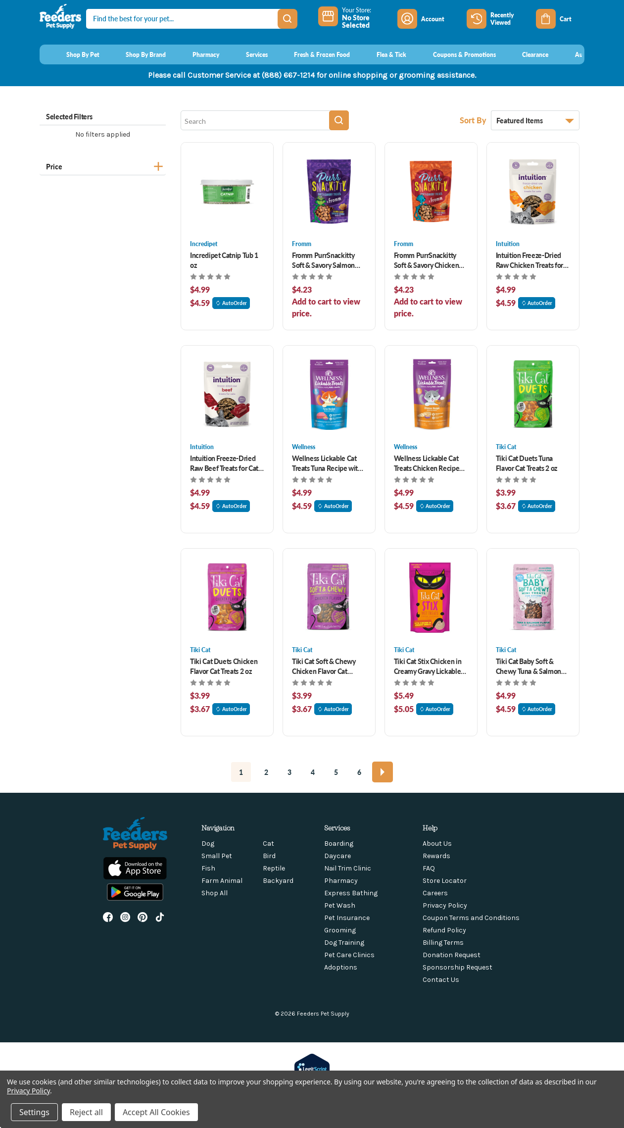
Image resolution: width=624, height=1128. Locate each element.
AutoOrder (231, 303)
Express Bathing (351, 893)
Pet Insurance (347, 918)
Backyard (278, 880)
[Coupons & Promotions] (455, 54)
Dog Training (344, 942)
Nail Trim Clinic (347, 868)
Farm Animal (221, 880)
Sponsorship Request (457, 967)
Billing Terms (443, 942)
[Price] (103, 165)
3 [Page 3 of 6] (289, 772)
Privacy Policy (445, 905)
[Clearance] (526, 54)
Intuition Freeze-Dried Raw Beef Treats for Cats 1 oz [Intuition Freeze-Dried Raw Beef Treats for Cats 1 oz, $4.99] (225, 463)
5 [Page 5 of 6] (336, 772)
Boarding (338, 843)
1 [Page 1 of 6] (241, 772)
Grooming (340, 930)
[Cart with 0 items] (560, 19)
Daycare (337, 856)
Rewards (436, 856)
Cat (268, 843)
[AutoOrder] (580, 54)
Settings (34, 1112)
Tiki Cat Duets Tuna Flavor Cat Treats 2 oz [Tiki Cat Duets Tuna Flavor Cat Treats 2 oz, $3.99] (526, 463)
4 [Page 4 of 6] (313, 772)
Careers (435, 893)
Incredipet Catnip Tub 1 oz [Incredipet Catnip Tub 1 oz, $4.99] (224, 260)
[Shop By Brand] (136, 54)
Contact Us (441, 979)
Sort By (474, 120)
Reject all (86, 1112)
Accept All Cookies (156, 1112)
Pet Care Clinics (349, 955)
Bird (269, 856)
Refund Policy (444, 930)
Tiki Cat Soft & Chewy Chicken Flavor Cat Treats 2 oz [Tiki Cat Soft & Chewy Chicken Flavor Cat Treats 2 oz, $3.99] (324, 666)
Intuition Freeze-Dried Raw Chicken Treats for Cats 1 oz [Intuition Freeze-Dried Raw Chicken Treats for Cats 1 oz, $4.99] (529, 260)
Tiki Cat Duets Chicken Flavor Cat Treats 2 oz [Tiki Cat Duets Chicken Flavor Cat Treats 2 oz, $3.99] (223, 666)
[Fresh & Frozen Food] (313, 54)
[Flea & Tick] (382, 54)
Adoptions (340, 967)
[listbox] (535, 120)
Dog (207, 843)
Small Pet (216, 856)
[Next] (382, 772)
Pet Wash (339, 905)
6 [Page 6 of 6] (359, 772)
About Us (437, 843)
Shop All (214, 893)
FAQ (429, 868)
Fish (208, 868)
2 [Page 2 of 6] (266, 772)
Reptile (274, 868)
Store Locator (445, 880)
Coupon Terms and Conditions (471, 918)
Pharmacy (341, 880)
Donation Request (451, 955)
